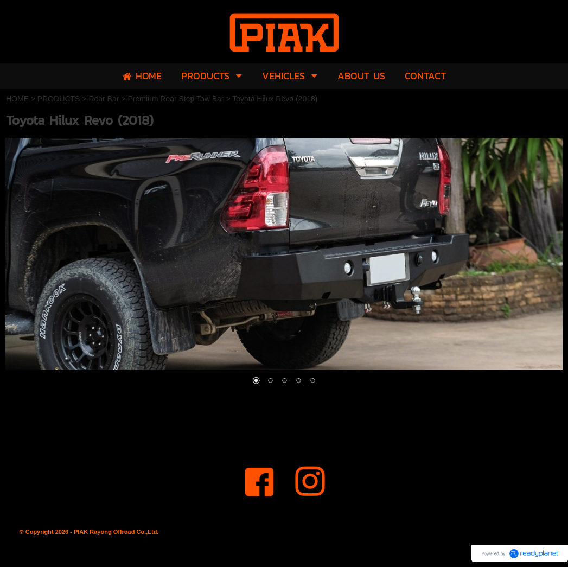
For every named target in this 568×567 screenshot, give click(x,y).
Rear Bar (103, 98)
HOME (17, 98)
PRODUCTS (58, 98)
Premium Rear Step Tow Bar (175, 98)
